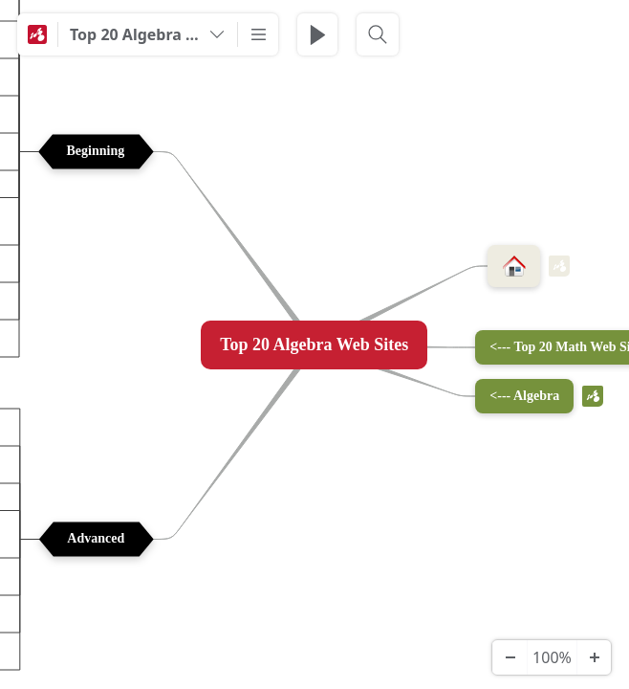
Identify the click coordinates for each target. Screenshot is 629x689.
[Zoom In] (593, 657)
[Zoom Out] (509, 657)
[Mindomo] (37, 34)
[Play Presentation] (317, 34)
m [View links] (559, 266)
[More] (258, 34)
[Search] (378, 34)
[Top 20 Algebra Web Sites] (147, 34)
